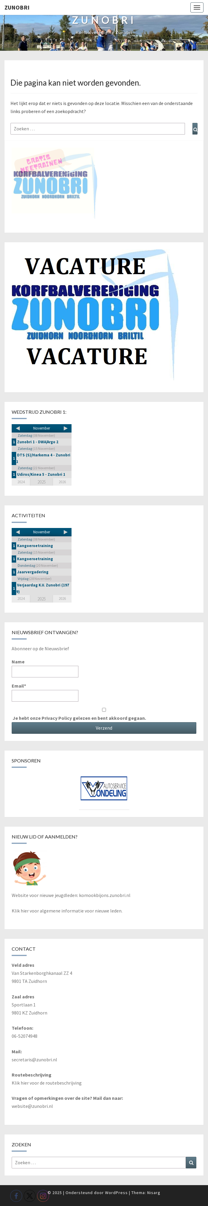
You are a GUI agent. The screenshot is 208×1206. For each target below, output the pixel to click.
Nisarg (153, 1192)
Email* (45, 692)
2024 (21, 481)
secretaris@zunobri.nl (34, 1060)
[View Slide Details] (104, 791)
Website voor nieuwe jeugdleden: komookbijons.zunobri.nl (71, 895)
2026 (62, 481)
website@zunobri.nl (32, 1106)
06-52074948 (24, 1036)
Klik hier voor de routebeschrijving (47, 1083)
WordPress (116, 1192)
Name (45, 668)
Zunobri (17, 7)
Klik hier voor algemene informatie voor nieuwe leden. (67, 911)
